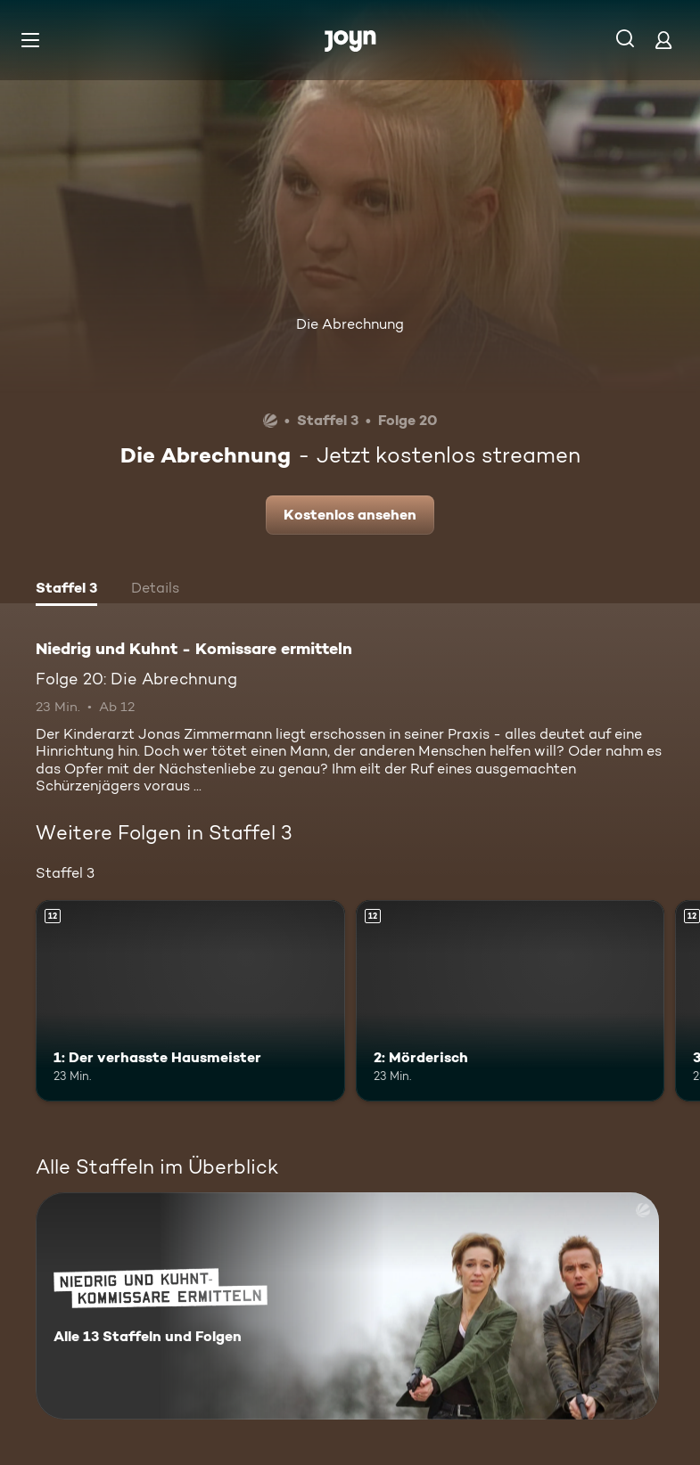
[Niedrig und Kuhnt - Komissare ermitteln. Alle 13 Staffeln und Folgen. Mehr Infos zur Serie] (347, 1306)
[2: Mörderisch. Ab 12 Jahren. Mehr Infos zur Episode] (510, 1000)
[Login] (663, 39)
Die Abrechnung (350, 323)
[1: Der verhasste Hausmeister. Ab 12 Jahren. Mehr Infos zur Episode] (190, 1000)
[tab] (66, 590)
